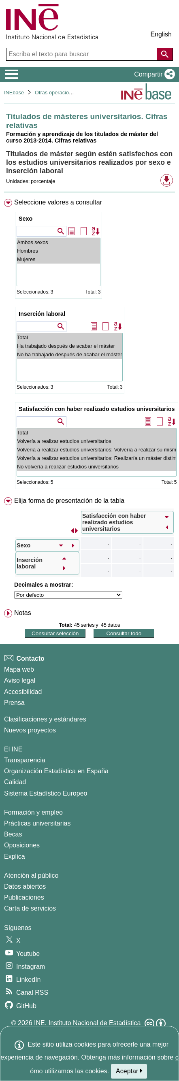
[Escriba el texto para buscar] (82, 54)
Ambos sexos (58, 242)
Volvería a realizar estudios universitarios (96, 441)
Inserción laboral (42, 314)
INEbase (14, 92)
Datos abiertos (25, 886)
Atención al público (31, 875)
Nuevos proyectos (30, 730)
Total (69, 337)
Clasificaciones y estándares (45, 719)
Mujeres (58, 259)
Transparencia (24, 760)
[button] (153, 74)
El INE (13, 749)
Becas (13, 834)
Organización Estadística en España (56, 771)
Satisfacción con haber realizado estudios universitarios (97, 409)
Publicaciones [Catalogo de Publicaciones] (24, 897)
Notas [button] (22, 612)
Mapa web (19, 669)
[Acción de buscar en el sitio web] (165, 54)
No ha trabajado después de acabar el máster (69, 354)
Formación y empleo (33, 812)
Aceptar (129, 1071)
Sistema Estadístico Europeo (45, 793)
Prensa (14, 702)
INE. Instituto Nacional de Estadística (87, 1022)
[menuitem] (89, 345)
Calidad (15, 782)
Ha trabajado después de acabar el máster (69, 346)
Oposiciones (22, 845)
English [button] (161, 34)
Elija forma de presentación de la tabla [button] (69, 500)
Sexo (25, 218)
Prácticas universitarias (37, 823)
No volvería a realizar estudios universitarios (96, 466)
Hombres (58, 251)
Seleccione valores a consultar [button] (58, 202)
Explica (14, 856)
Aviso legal (19, 680)
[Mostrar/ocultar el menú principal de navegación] (11, 74)
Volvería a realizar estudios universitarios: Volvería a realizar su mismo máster (96, 449)
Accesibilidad (23, 691)
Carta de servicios (30, 908)
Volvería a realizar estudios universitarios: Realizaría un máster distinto (96, 458)
